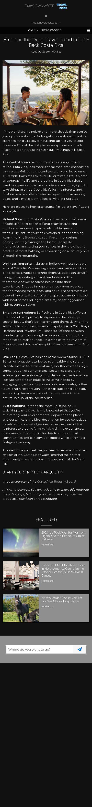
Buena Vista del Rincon (42, 237)
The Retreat (11, 272)
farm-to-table (44, 428)
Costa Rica (31, 455)
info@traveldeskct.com (46, 22)
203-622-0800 (51, 30)
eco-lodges (34, 424)
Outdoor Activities (50, 51)
